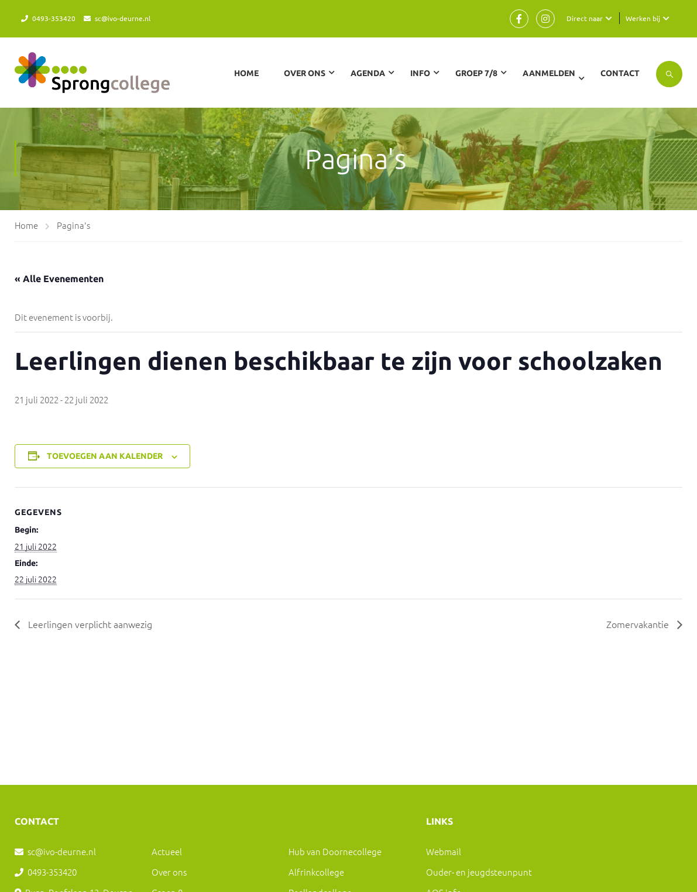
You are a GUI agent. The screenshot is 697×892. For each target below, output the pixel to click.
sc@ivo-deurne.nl (122, 18)
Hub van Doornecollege (335, 851)
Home (246, 73)
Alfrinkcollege (316, 872)
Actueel (167, 851)
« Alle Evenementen (59, 278)
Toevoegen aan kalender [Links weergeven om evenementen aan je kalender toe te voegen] (105, 456)
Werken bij (643, 18)
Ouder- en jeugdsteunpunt (479, 872)
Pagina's (73, 225)
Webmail (443, 851)
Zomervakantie (638, 623)
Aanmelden (549, 73)
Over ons (169, 872)
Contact (620, 73)
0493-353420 (53, 18)
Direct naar (584, 18)
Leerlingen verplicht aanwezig (89, 623)
